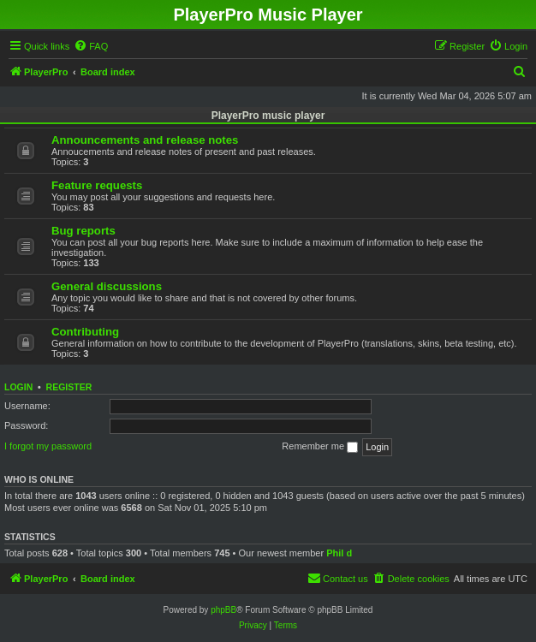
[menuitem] (91, 46)
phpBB (223, 610)
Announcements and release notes (144, 140)
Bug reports (83, 230)
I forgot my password (48, 446)
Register (69, 387)
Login (18, 387)
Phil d (339, 553)
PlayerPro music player (268, 116)
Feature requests (96, 185)
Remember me (320, 447)
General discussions (106, 286)
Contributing (85, 331)
